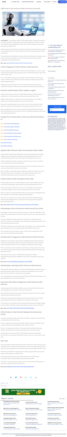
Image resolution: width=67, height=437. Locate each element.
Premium (38, 1)
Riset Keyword (61, 123)
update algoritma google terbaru (55, 129)
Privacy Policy (34, 435)
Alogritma (51, 124)
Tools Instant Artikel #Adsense (10, 123)
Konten (49, 118)
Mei (48, 78)
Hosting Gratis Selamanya (28, 1)
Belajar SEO (50, 120)
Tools (56, 120)
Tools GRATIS (46, 1)
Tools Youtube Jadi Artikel (9, 139)
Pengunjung (52, 127)
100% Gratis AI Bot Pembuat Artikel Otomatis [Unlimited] (20, 8)
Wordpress (50, 119)
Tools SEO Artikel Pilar (6, 142)
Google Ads (62, 126)
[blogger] (16, 378)
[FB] (11, 378)
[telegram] (31, 378)
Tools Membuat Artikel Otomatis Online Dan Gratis (19, 63)
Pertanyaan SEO (53, 123)
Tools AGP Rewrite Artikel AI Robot (11, 133)
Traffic (49, 121)
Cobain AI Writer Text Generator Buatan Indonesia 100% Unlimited (22, 204)
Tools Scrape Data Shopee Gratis (11, 136)
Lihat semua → (62, 398)
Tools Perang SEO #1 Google (9, 130)
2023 (49, 71)
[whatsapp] (26, 378)
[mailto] (35, 378)
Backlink (61, 120)
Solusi (61, 119)
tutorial (56, 119)
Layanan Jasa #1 (15, 1)
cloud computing (55, 128)
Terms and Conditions (42, 435)
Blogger (54, 121)
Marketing (56, 118)
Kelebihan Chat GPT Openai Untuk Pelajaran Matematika (20, 366)
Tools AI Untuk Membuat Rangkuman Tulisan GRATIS (19, 261)
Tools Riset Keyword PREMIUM (10, 126)
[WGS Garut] (23, 395)
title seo (63, 128)
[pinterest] (21, 378)
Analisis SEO (56, 126)
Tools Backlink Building (6, 146)
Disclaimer (49, 435)
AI (62, 118)
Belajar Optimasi (62, 121)
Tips (56, 124)
